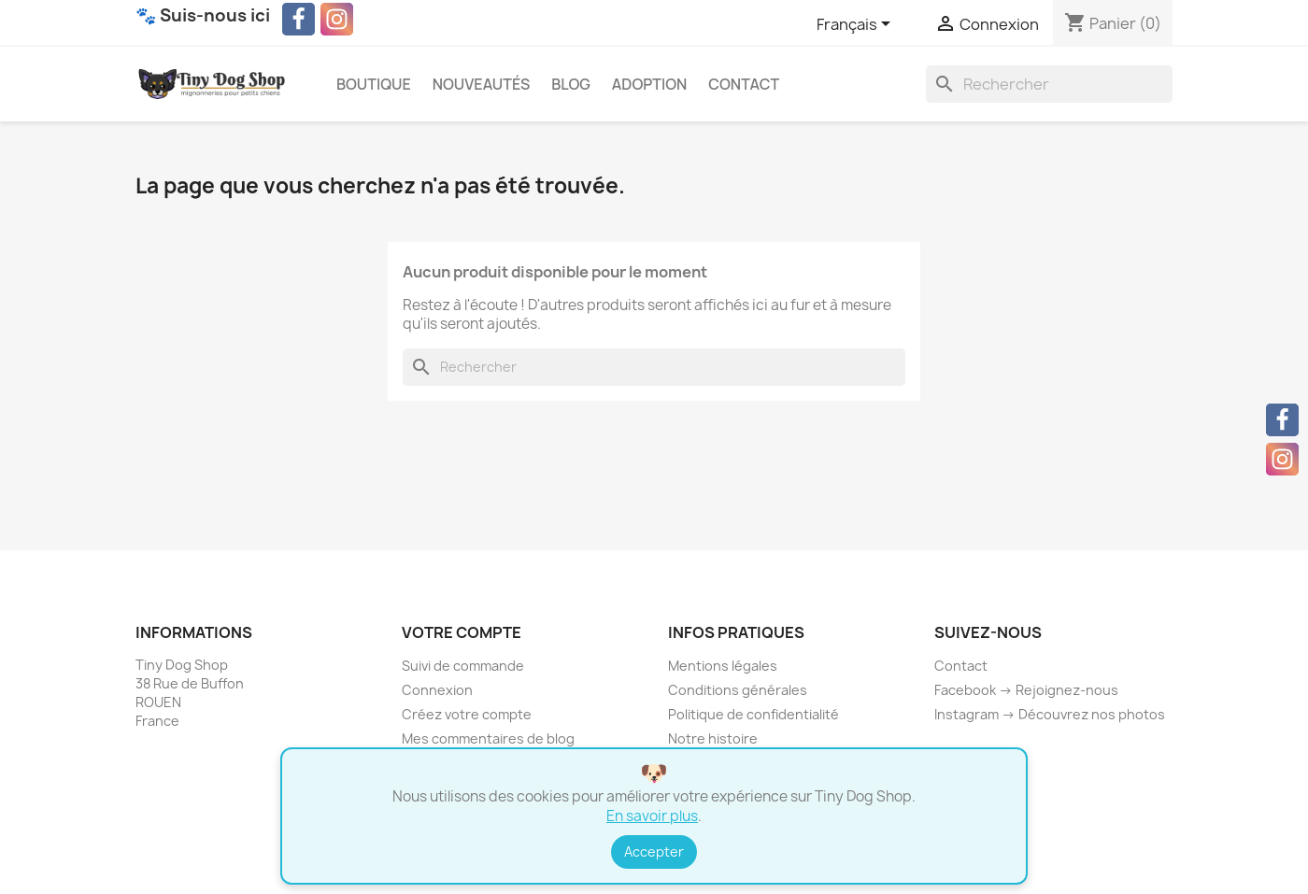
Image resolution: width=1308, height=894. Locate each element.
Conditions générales (737, 690)
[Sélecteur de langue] (857, 25)
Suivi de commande (463, 665)
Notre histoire (713, 738)
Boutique (373, 84)
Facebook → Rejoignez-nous (1026, 690)
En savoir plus (652, 816)
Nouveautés (482, 84)
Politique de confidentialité (753, 714)
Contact (743, 84)
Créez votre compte (467, 714)
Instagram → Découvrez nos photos (1049, 714)
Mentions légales (722, 665)
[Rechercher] (1049, 84)
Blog (570, 84)
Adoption (650, 84)
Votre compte (461, 632)
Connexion (437, 690)
